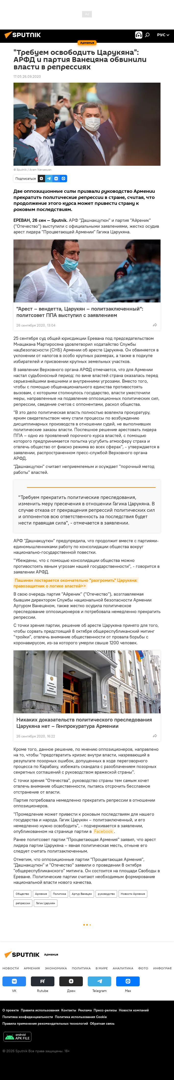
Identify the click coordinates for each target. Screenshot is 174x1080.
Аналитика (123, 968)
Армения (41, 894)
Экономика (56, 968)
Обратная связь (102, 1023)
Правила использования (40, 1010)
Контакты (68, 1010)
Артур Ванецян (82, 894)
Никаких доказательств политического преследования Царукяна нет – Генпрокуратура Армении (84, 722)
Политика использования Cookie (81, 1017)
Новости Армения (133, 894)
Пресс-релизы (105, 1010)
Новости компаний (134, 1010)
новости (10, 968)
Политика (59, 894)
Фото (143, 968)
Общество (22, 894)
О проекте (10, 1010)
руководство (106, 894)
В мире (102, 968)
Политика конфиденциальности (27, 1017)
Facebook (103, 831)
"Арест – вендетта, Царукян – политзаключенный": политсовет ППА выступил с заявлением (79, 311)
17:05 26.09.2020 (27, 76)
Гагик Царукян (45, 903)
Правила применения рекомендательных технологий (45, 1023)
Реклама (85, 1010)
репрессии (23, 903)
